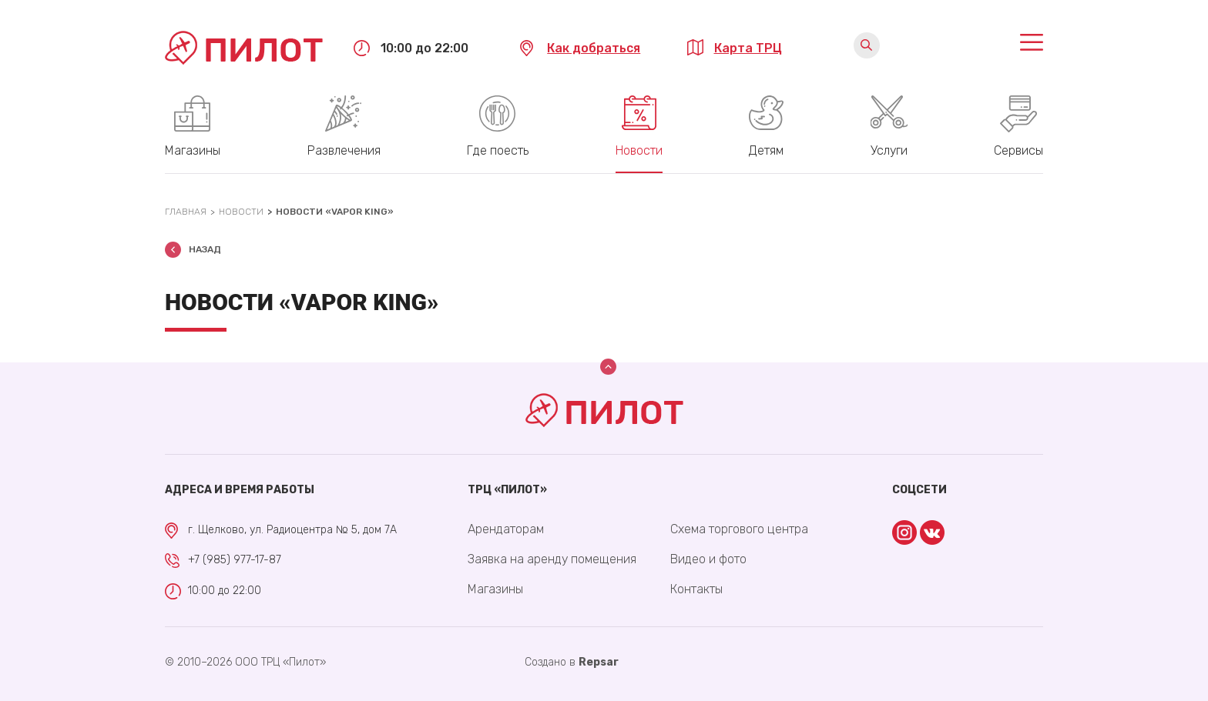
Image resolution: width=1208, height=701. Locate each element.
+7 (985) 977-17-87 (234, 559)
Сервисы (1018, 150)
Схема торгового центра (739, 529)
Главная (185, 211)
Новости (639, 150)
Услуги (889, 150)
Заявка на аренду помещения (552, 559)
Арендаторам (506, 529)
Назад (205, 249)
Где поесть (497, 150)
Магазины (192, 150)
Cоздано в (572, 662)
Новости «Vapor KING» (335, 211)
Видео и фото (708, 559)
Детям (766, 150)
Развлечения (344, 150)
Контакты (696, 589)
